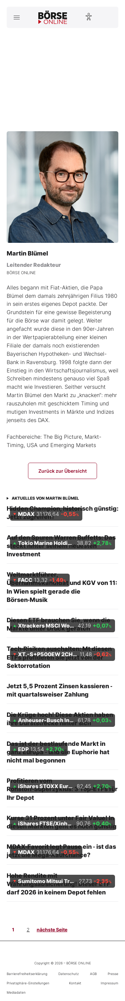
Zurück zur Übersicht (62, 471)
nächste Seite (52, 929)
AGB (93, 974)
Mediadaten (16, 992)
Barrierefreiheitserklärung (27, 974)
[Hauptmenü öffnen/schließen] (16, 17)
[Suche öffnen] (108, 17)
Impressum (109, 983)
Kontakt (75, 983)
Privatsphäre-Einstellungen (28, 983)
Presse (113, 974)
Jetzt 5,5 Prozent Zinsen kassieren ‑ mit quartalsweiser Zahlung (59, 690)
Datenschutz (68, 974)
